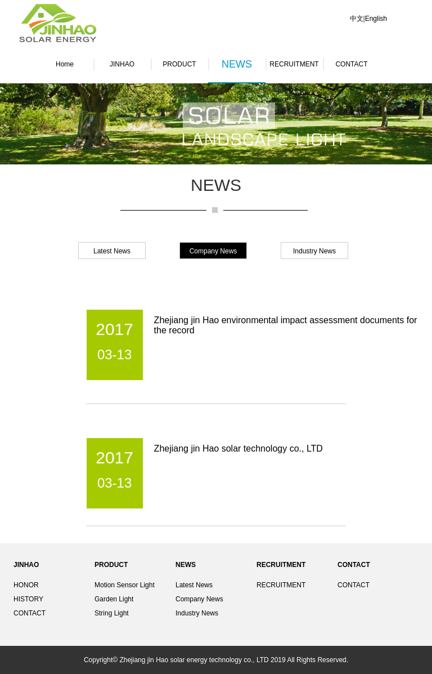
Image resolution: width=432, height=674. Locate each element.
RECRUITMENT (293, 64)
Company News (199, 599)
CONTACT (351, 64)
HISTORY (28, 599)
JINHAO (122, 64)
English (376, 19)
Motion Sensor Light (124, 585)
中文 (356, 19)
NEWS (237, 64)
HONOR (26, 585)
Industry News (197, 613)
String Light (111, 613)
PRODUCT (179, 64)
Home (65, 64)
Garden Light (113, 599)
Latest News (194, 585)
